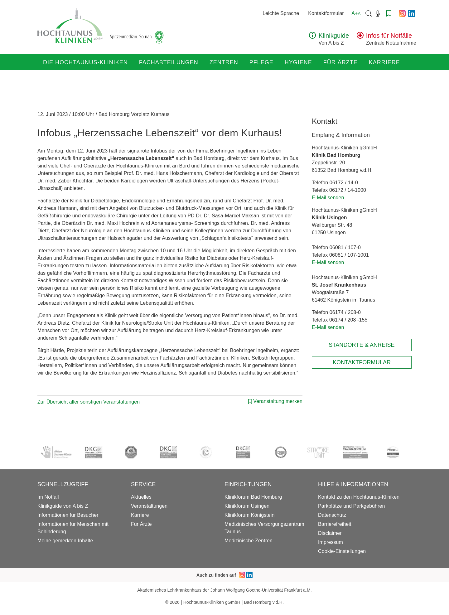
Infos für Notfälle (389, 35)
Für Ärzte (340, 62)
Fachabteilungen (168, 62)
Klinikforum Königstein (249, 515)
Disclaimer (330, 533)
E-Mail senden (328, 197)
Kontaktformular (326, 13)
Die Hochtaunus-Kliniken (85, 62)
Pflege (261, 62)
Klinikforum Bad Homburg (253, 497)
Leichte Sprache (281, 13)
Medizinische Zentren (248, 540)
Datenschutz (332, 515)
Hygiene (298, 62)
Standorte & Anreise (361, 345)
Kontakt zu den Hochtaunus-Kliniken (358, 497)
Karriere (384, 62)
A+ (356, 13)
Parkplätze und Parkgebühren (351, 506)
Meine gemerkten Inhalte (65, 540)
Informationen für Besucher (68, 515)
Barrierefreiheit (334, 524)
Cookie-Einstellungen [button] (342, 551)
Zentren (224, 62)
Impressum (330, 542)
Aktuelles (141, 497)
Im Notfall (48, 497)
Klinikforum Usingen (246, 506)
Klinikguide (333, 35)
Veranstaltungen (149, 506)
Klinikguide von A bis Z (62, 506)
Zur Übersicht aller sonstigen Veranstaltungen (88, 401)
